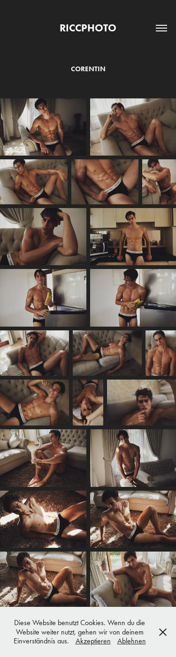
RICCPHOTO (88, 28)
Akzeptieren (93, 640)
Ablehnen (131, 640)
